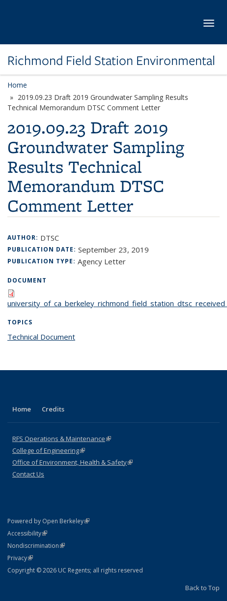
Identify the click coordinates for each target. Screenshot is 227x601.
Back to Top (202, 587)
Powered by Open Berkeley (48, 521)
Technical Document (41, 337)
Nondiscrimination (36, 545)
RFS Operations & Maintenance (61, 438)
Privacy (20, 558)
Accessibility (27, 533)
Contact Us (28, 474)
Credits (53, 409)
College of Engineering (48, 450)
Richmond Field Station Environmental (111, 60)
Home (17, 85)
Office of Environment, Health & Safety (72, 462)
